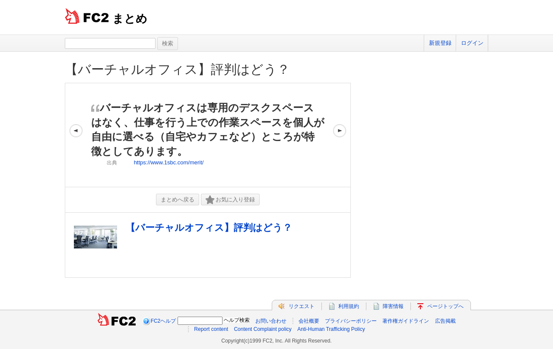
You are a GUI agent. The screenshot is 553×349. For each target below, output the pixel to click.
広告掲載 (445, 321)
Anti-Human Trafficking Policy (331, 329)
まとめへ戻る (177, 199)
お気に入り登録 (230, 199)
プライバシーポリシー (351, 321)
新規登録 (440, 43)
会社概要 (309, 321)
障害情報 (393, 306)
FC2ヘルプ (163, 321)
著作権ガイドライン (405, 321)
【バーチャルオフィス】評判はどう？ (177, 69)
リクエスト (302, 306)
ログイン (472, 43)
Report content (211, 329)
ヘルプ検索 (237, 320)
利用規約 (348, 306)
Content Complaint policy (262, 329)
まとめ (129, 18)
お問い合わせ (270, 321)
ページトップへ (445, 306)
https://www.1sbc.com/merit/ (169, 162)
